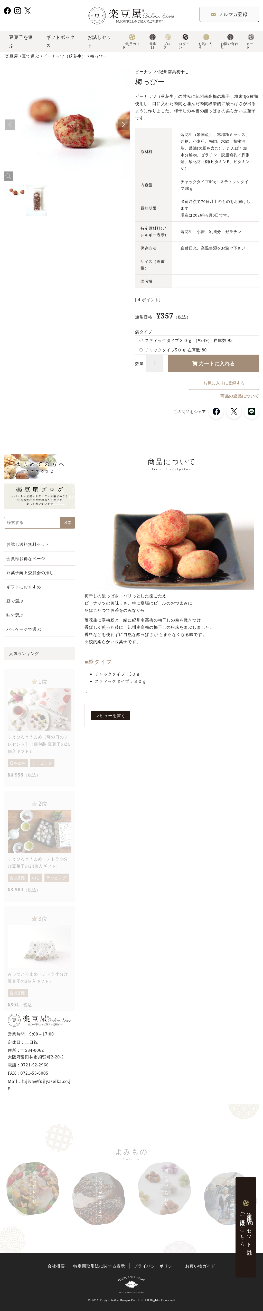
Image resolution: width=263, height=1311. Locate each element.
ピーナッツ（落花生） (64, 56)
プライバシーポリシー (155, 1266)
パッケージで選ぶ (23, 629)
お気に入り (205, 41)
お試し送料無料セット (28, 544)
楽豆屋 (11, 56)
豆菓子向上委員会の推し (30, 572)
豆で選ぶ (30, 56)
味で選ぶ (15, 615)
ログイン (184, 41)
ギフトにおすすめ (23, 587)
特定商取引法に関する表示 (99, 1266)
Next (123, 124)
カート (250, 41)
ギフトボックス (60, 41)
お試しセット (99, 41)
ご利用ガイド (131, 41)
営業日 (152, 41)
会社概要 (56, 1266)
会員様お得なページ (25, 558)
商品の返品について (239, 396)
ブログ (167, 41)
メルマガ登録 (229, 14)
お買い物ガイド (200, 1266)
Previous (10, 124)
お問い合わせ (229, 41)
